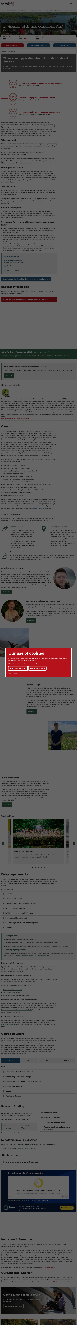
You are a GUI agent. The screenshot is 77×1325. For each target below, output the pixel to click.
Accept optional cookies (17, 668)
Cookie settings (13, 673)
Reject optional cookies (37, 668)
